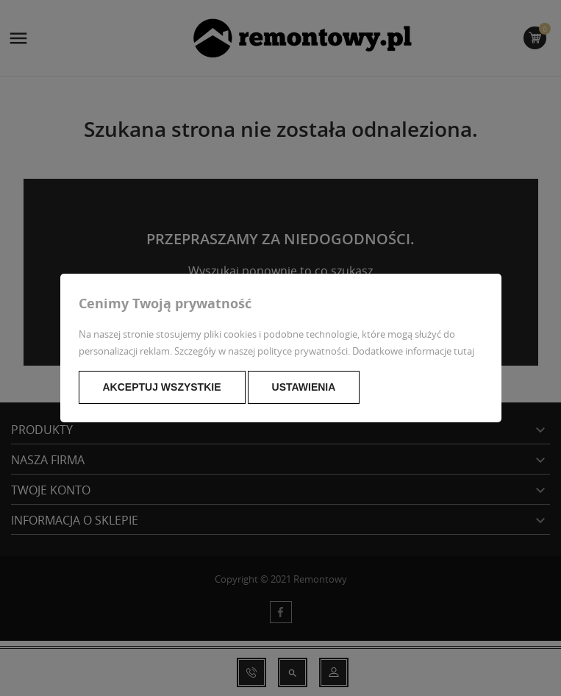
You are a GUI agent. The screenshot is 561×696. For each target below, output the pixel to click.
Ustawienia (304, 387)
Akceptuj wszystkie (162, 387)
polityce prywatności (302, 351)
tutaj (464, 351)
